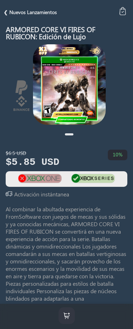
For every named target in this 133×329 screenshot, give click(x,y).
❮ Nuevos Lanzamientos (30, 12)
